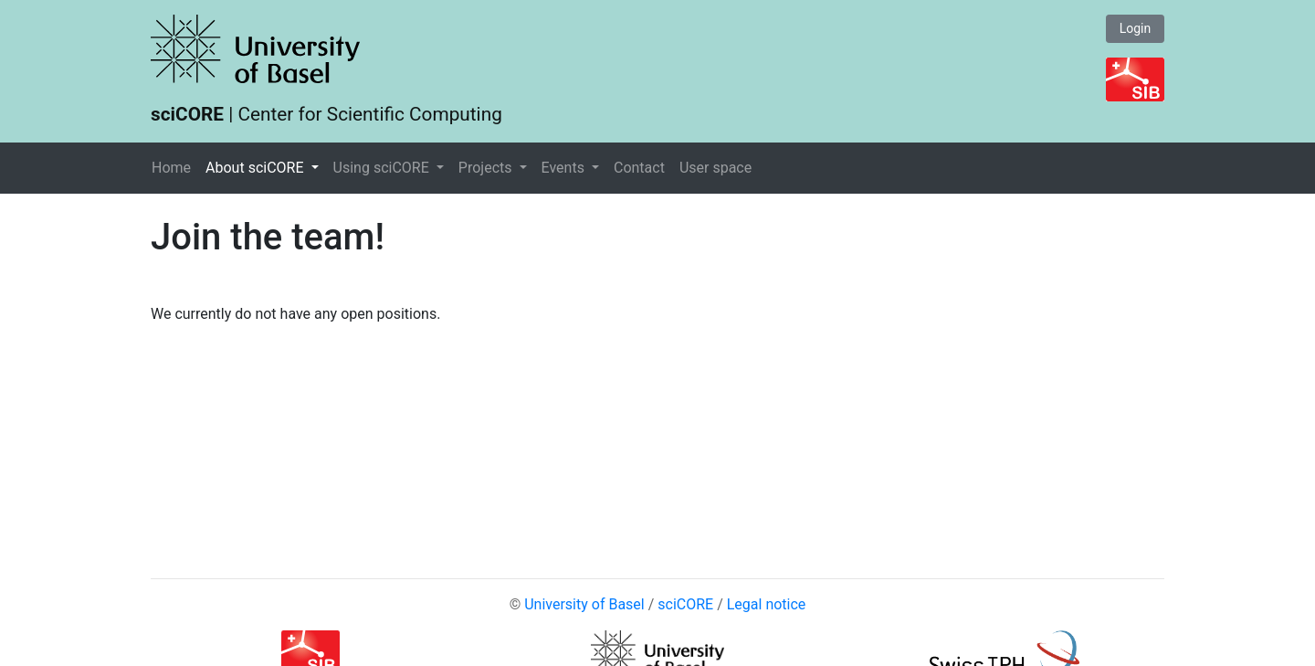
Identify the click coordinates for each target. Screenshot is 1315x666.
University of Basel (584, 604)
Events (565, 167)
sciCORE (685, 604)
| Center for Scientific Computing (326, 114)
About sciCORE (256, 167)
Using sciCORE (383, 167)
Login (1136, 28)
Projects (487, 167)
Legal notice (766, 604)
